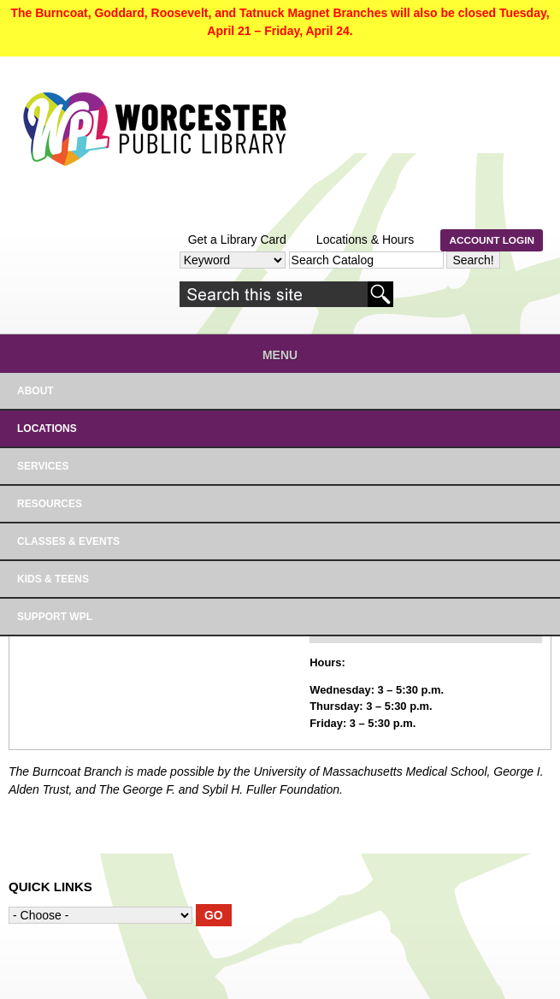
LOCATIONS (47, 428)
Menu (280, 355)
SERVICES (42, 466)
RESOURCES (49, 504)
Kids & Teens (53, 579)
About (35, 391)
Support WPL (54, 617)
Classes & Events (68, 541)
